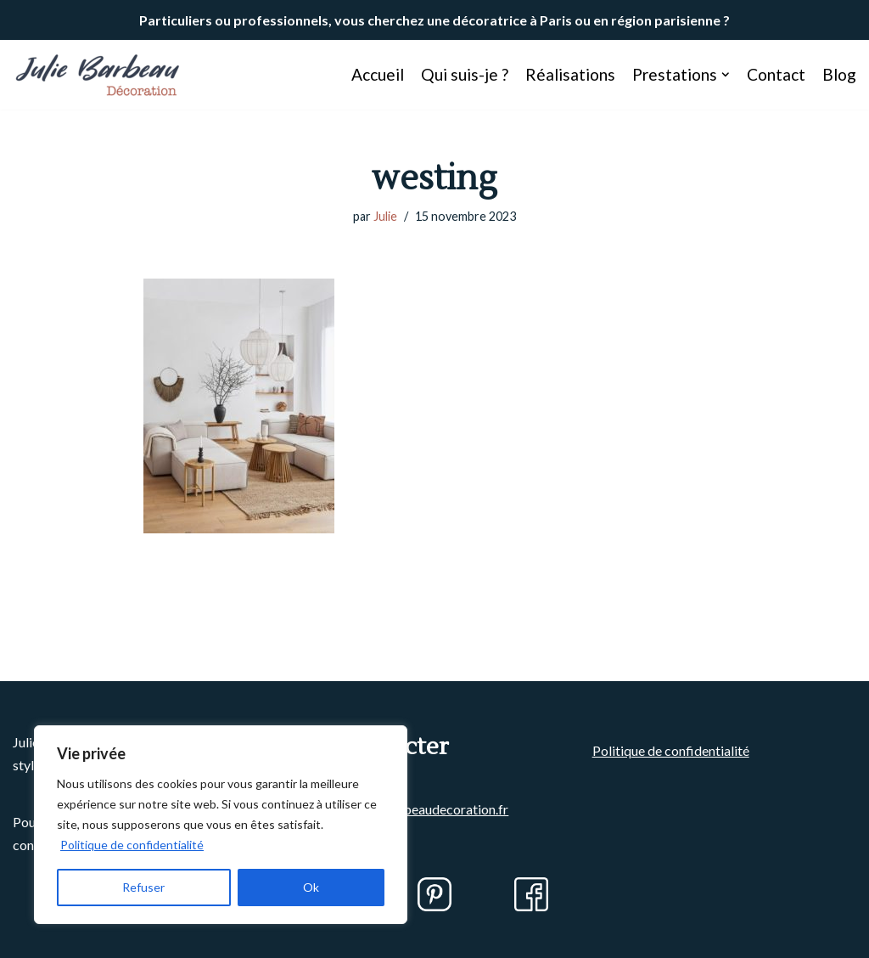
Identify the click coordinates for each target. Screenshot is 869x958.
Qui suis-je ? (464, 74)
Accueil (377, 74)
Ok (311, 887)
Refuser (143, 887)
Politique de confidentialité (132, 844)
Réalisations (570, 74)
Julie (385, 216)
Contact (776, 74)
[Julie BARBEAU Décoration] (97, 75)
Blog (839, 74)
